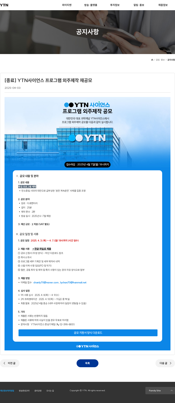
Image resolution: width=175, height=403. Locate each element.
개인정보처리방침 (7, 390)
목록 (87, 363)
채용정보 (163, 5)
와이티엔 (66, 5)
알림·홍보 (139, 5)
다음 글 (163, 363)
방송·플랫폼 (90, 5)
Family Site (155, 390)
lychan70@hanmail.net (73, 282)
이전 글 (11, 363)
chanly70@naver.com (45, 282)
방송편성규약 (24, 390)
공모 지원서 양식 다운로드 (88, 332)
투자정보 (115, 5)
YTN (4, 5)
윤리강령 (37, 390)
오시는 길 (50, 390)
